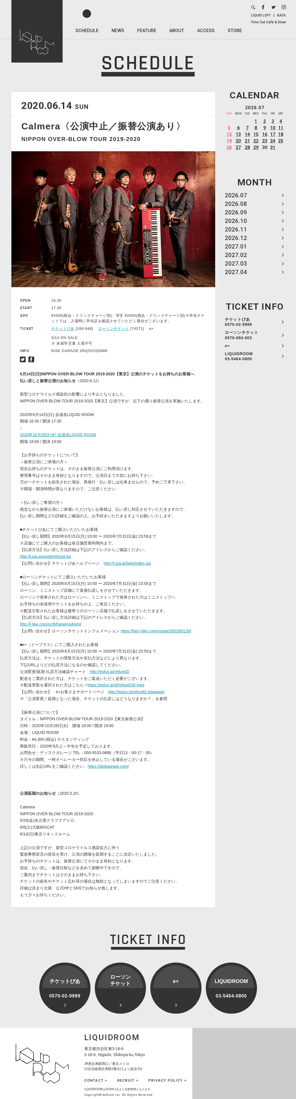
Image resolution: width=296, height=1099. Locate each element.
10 (272, 128)
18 (280, 134)
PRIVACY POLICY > (167, 1080)
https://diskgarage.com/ (108, 766)
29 (255, 147)
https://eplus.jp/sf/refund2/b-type (116, 685)
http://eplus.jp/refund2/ (110, 671)
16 (264, 134)
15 (255, 134)
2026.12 (236, 238)
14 (247, 134)
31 (272, 147)
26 (229, 147)
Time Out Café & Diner (268, 22)
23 (264, 141)
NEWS (118, 30)
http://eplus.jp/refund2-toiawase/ (136, 692)
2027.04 (236, 272)
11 (280, 128)
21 (247, 141)
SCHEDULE (86, 30)
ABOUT (176, 30)
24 (272, 141)
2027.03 (236, 263)
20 (238, 141)
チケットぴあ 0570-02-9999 (238, 322)
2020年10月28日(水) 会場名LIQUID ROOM (58, 434)
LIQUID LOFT (261, 15)
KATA (281, 15)
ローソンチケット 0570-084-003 (241, 335)
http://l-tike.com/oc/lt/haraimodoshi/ (50, 624)
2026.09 (236, 212)
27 (238, 147)
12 (229, 134)
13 (238, 134)
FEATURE (146, 30)
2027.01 (236, 246)
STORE (235, 30)
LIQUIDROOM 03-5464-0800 (239, 356)
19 (229, 141)
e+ (227, 345)
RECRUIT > (127, 1080)
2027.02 (236, 255)
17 (272, 134)
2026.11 (236, 229)
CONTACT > (95, 1080)
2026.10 (236, 221)
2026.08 (236, 204)
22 (255, 141)
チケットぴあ (63, 328)
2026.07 (236, 195)
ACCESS (206, 30)
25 (280, 141)
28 (247, 147)
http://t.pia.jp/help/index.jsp (127, 563)
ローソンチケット (113, 328)
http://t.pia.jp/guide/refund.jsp (45, 556)
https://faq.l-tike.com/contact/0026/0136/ (156, 631)
